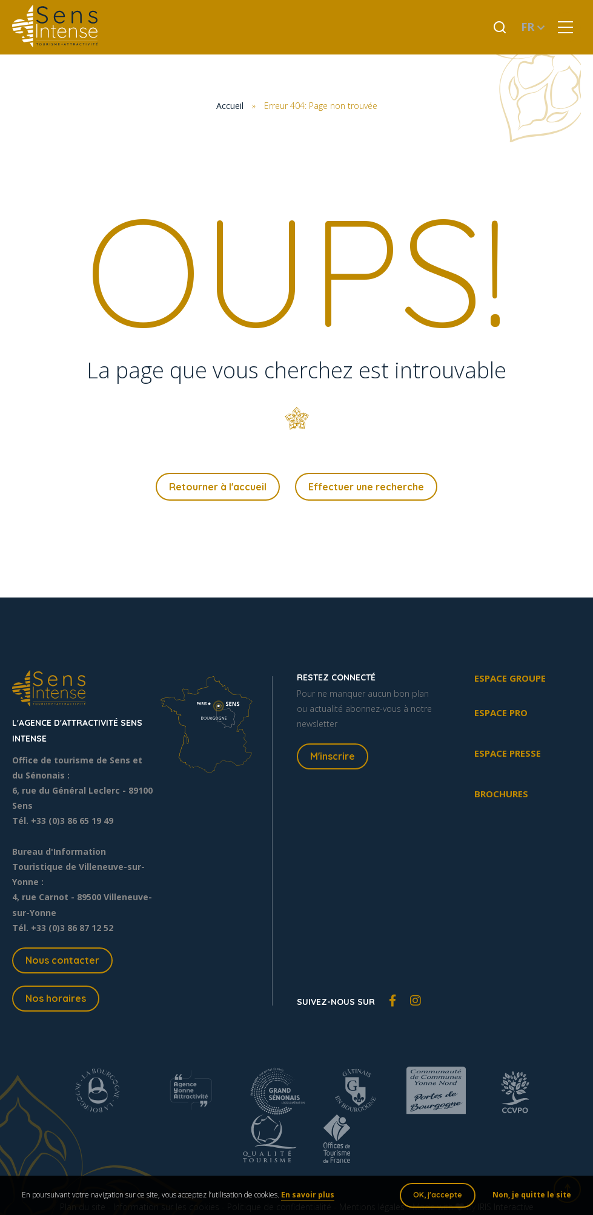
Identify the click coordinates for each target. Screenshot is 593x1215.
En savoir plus (310, 1196)
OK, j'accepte (435, 1196)
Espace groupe (510, 680)
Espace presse (507, 755)
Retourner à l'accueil (218, 487)
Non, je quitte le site (529, 1196)
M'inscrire (332, 758)
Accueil (229, 105)
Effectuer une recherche (366, 487)
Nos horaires (55, 999)
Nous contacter (62, 962)
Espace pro (501, 714)
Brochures (501, 795)
